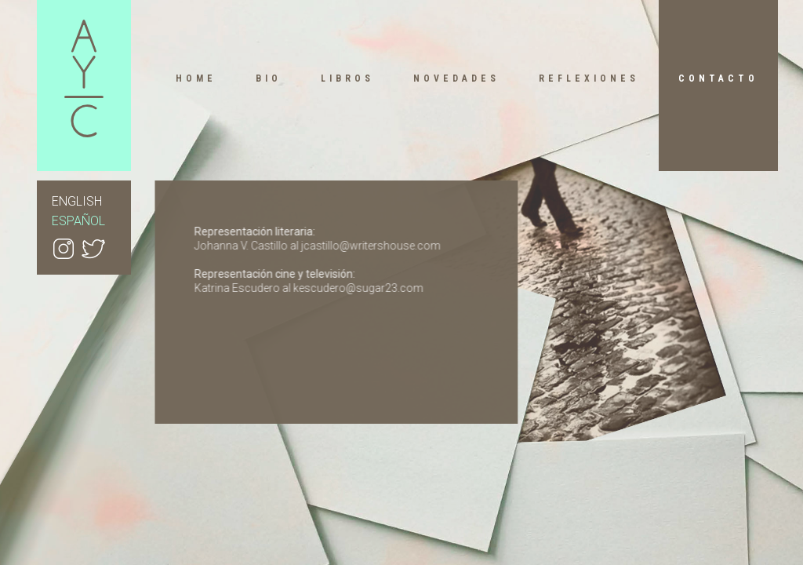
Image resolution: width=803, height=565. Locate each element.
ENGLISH (77, 201)
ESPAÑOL (78, 220)
